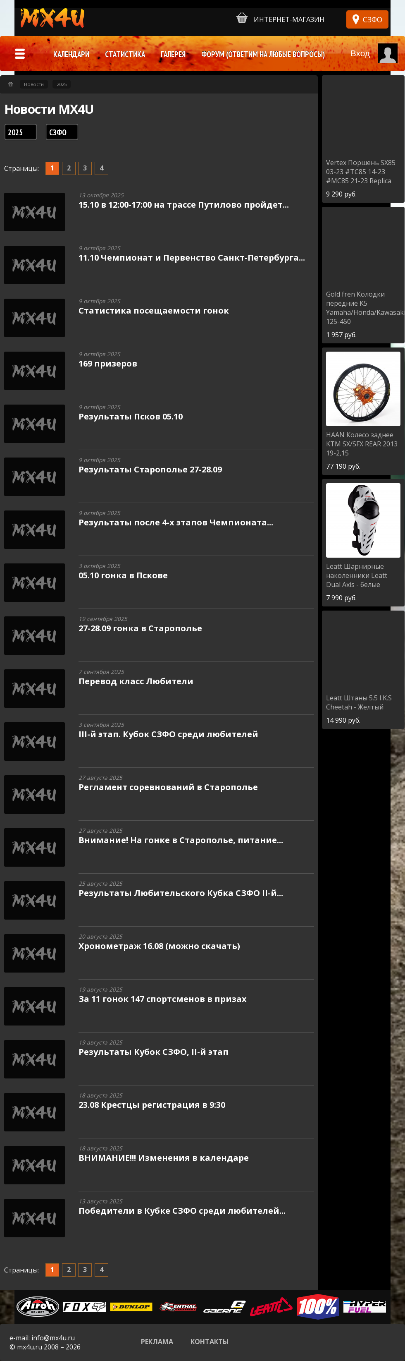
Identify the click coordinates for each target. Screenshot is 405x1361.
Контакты (210, 1341)
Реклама (157, 1341)
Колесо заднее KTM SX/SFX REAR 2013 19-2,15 (362, 444)
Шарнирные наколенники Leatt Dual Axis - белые (356, 575)
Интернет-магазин (280, 18)
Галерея (173, 54)
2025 (62, 84)
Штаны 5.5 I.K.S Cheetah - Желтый (359, 702)
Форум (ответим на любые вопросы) (263, 54)
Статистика (125, 54)
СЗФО (372, 19)
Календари (71, 54)
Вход (360, 53)
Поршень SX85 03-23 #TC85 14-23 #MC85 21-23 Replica (360, 171)
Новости (34, 84)
